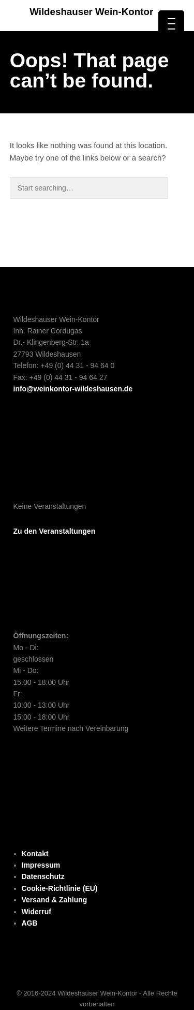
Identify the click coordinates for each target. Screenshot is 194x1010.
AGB (30, 923)
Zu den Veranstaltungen (54, 531)
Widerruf (36, 911)
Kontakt (35, 854)
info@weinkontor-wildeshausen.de (73, 389)
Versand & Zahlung (54, 900)
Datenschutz (43, 876)
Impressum (41, 865)
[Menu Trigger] (171, 23)
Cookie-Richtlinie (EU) (60, 888)
